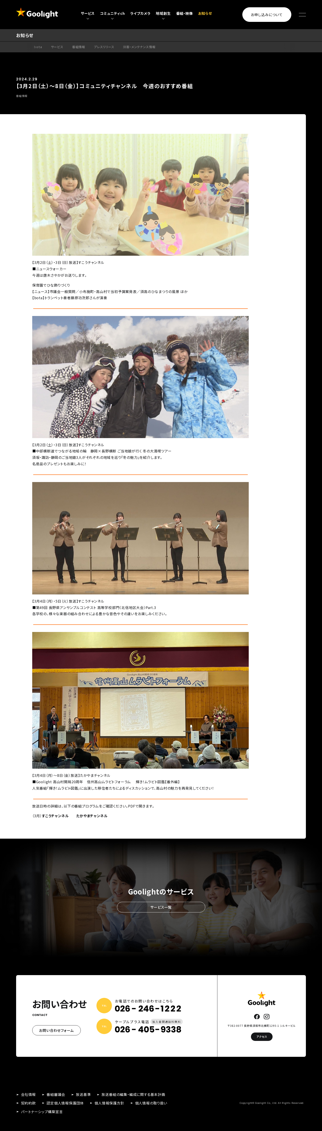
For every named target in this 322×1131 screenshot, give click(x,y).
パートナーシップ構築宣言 (42, 1111)
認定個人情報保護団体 (65, 1103)
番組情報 (78, 47)
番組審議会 (56, 1094)
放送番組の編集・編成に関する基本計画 (133, 1094)
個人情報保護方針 (109, 1103)
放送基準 (83, 1094)
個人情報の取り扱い (151, 1103)
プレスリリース (104, 47)
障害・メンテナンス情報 (139, 47)
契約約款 (28, 1103)
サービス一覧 (161, 907)
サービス (57, 47)
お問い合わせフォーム (56, 1030)
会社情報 (28, 1094)
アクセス (261, 1036)
